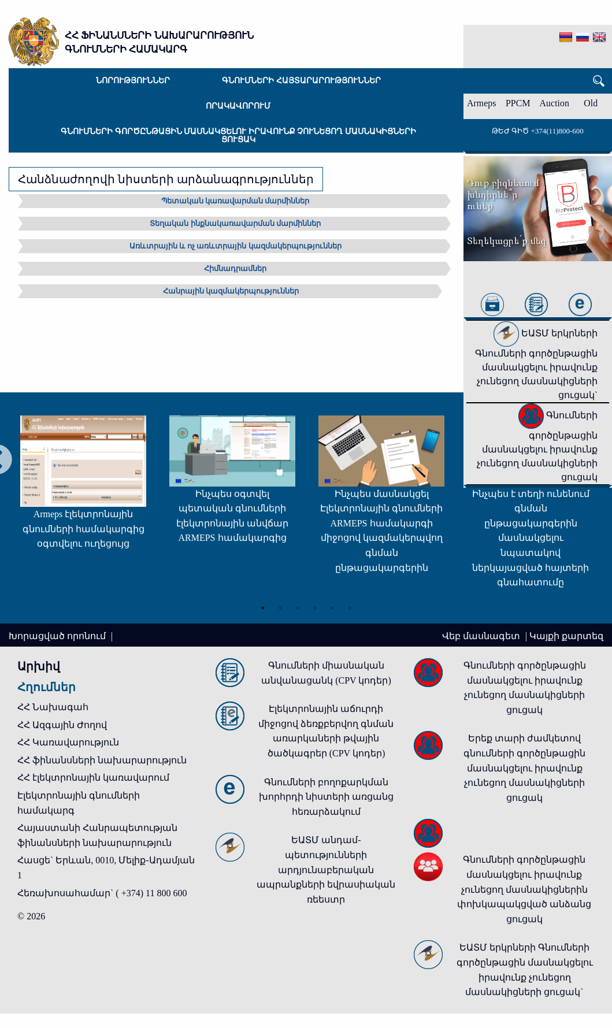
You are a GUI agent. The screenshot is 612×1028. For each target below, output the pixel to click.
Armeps (481, 103)
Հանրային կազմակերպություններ (231, 291)
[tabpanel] (71, 488)
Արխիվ (38, 666)
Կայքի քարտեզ (566, 636)
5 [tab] (332, 606)
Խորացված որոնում (58, 636)
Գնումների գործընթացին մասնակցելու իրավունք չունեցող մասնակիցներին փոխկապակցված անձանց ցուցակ (524, 889)
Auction (555, 103)
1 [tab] (263, 606)
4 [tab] (315, 606)
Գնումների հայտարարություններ (301, 80)
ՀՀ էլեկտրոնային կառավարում (93, 777)
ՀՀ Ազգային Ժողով (62, 725)
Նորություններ (133, 80)
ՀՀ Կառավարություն (68, 742)
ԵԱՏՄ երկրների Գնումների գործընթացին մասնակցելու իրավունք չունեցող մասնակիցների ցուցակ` (536, 364)
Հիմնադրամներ (235, 268)
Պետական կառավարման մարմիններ (235, 200)
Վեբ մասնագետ (482, 636)
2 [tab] (280, 606)
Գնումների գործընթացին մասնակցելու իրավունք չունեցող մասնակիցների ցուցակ (238, 135)
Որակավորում (238, 106)
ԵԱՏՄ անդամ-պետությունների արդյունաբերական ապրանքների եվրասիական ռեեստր (326, 869)
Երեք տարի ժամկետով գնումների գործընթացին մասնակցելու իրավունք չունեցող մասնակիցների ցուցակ (524, 767)
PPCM (518, 103)
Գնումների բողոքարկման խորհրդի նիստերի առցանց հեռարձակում (326, 797)
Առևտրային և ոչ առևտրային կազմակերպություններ (235, 246)
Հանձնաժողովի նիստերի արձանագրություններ (166, 179)
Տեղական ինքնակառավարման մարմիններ (235, 223)
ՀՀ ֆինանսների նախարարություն (102, 760)
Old (591, 103)
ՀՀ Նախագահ (52, 707)
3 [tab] (297, 606)
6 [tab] (349, 606)
